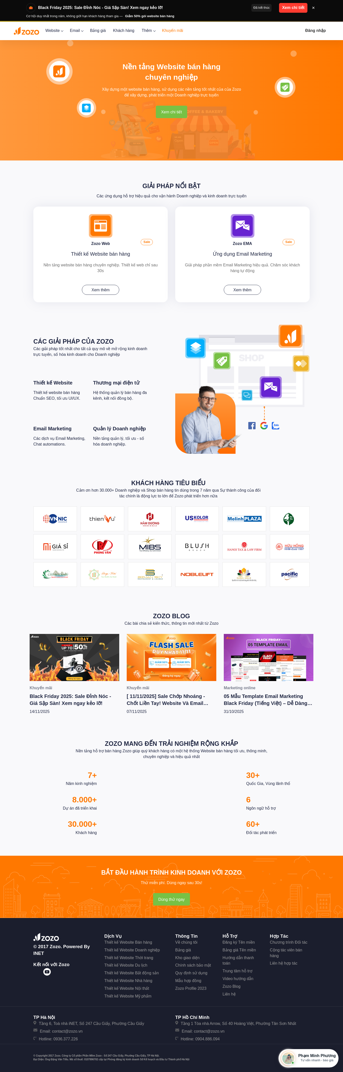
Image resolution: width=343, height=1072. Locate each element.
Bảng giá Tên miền (239, 950)
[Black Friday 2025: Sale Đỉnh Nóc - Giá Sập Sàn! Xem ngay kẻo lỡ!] (74, 657)
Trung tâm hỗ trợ (237, 971)
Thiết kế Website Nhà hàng (128, 981)
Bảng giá (98, 30)
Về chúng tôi (186, 942)
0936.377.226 (66, 1039)
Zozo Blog (171, 616)
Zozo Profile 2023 (190, 988)
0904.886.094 (207, 1039)
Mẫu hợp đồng (188, 981)
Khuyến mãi (172, 30)
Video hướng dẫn (238, 979)
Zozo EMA (242, 243)
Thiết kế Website (52, 382)
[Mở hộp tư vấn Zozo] (309, 1058)
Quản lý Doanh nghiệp (119, 428)
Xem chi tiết (171, 112)
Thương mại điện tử (116, 382)
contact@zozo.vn (67, 1031)
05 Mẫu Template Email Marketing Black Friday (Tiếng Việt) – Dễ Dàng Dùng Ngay (265, 703)
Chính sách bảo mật (193, 965)
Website (53, 30)
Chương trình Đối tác (288, 942)
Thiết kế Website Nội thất (126, 988)
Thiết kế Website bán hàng (100, 254)
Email (76, 30)
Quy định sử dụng (191, 973)
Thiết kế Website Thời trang (128, 958)
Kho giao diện (187, 958)
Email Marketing (52, 428)
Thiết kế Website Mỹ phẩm (127, 996)
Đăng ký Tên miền (239, 942)
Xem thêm (101, 290)
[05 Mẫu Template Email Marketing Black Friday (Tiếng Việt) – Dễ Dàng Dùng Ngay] (268, 657)
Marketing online (239, 688)
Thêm (148, 30)
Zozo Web (100, 243)
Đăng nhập (315, 30)
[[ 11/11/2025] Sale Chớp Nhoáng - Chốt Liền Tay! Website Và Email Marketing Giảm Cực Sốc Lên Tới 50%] (171, 657)
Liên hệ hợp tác (283, 963)
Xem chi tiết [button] (293, 7)
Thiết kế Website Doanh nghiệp (132, 950)
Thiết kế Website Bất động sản (131, 973)
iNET (38, 953)
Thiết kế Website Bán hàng (128, 942)
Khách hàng (123, 30)
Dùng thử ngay (171, 899)
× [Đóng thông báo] (313, 7)
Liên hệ (229, 994)
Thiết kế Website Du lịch (125, 965)
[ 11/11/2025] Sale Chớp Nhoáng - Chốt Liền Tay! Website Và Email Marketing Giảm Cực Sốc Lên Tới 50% (171, 703)
